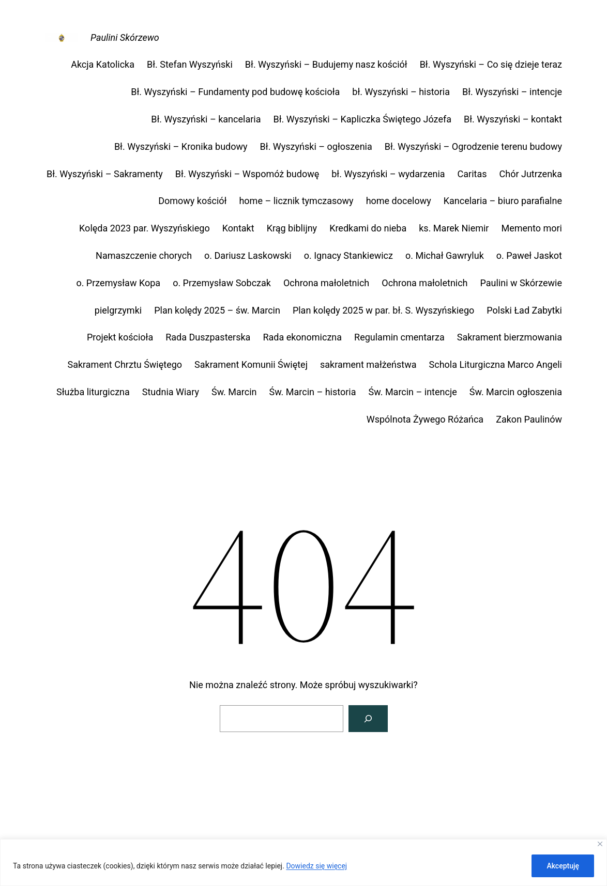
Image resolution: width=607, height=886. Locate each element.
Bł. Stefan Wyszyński (190, 64)
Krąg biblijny (292, 228)
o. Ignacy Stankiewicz (348, 255)
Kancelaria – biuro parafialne (503, 200)
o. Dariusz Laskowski (248, 255)
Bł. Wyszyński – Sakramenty (105, 173)
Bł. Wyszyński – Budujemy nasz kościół (326, 64)
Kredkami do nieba (367, 228)
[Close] (600, 844)
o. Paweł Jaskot (529, 255)
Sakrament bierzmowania (509, 337)
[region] (303, 862)
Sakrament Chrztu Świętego (124, 364)
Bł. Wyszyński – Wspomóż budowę (247, 173)
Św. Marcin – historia (312, 391)
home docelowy (398, 200)
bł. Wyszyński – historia (401, 91)
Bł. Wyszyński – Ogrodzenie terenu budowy (473, 146)
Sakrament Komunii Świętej (251, 364)
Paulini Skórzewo (124, 37)
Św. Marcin (234, 391)
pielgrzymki (118, 310)
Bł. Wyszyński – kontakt (513, 119)
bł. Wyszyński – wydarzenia (388, 173)
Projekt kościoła (120, 337)
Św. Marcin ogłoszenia (515, 391)
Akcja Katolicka (102, 64)
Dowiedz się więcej (316, 866)
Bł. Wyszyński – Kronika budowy (181, 146)
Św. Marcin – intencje (413, 391)
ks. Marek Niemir (454, 228)
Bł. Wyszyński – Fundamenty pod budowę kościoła (235, 91)
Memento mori (531, 228)
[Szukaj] (368, 718)
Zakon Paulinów (529, 419)
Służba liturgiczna (93, 391)
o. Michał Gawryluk (444, 255)
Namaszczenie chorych (144, 255)
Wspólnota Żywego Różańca (425, 419)
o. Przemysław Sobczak (222, 282)
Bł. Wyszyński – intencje (512, 91)
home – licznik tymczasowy (296, 200)
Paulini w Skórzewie (521, 282)
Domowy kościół (192, 200)
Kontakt (238, 228)
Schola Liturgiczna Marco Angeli (495, 364)
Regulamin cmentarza (399, 337)
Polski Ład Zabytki (524, 310)
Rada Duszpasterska (207, 337)
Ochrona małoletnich (326, 282)
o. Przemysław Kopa (118, 282)
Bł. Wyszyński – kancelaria (206, 119)
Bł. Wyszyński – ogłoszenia (316, 146)
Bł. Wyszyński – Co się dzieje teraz (491, 64)
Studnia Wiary (170, 391)
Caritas (472, 173)
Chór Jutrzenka (531, 173)
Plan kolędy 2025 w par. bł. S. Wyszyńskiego (383, 310)
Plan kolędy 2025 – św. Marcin (217, 310)
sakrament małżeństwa (368, 364)
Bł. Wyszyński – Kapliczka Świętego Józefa (362, 119)
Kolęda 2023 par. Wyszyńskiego (144, 228)
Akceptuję (563, 866)
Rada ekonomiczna (302, 337)
